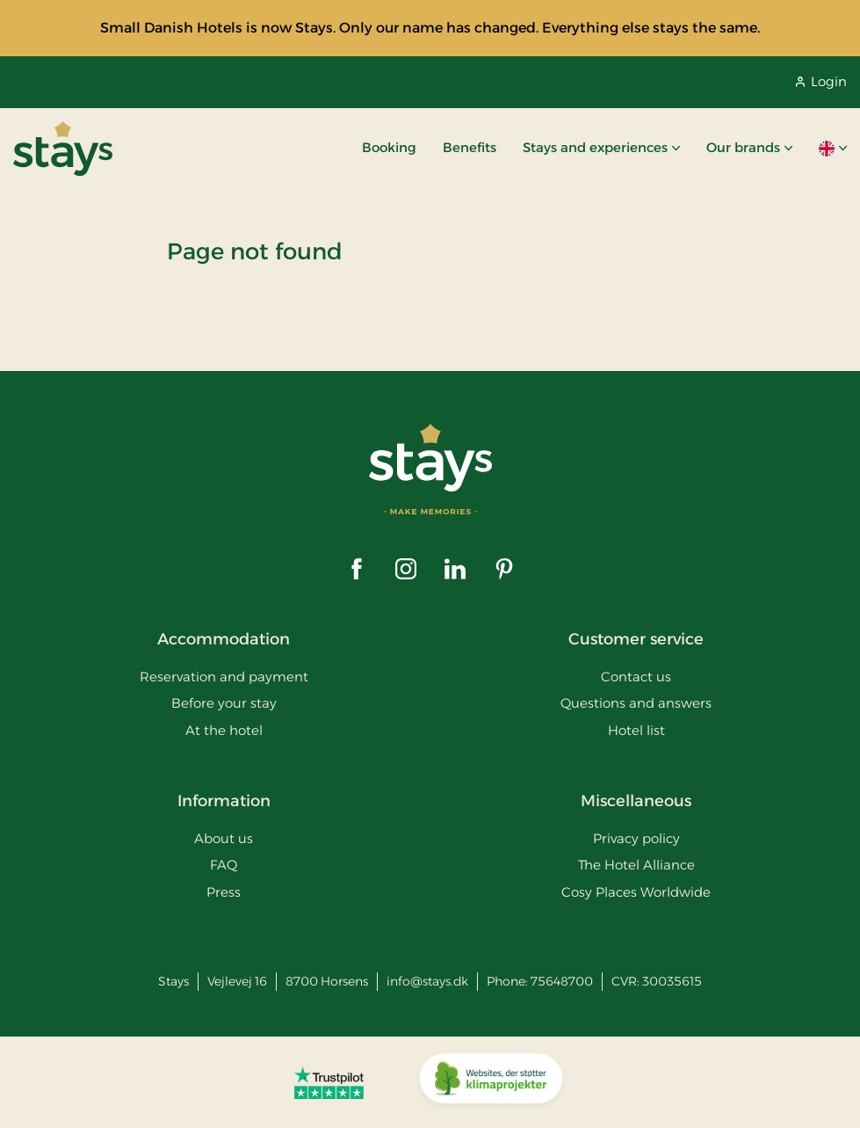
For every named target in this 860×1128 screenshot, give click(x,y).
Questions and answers (636, 703)
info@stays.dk (427, 981)
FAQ (223, 864)
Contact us (636, 676)
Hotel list (636, 730)
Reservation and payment (224, 676)
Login (821, 81)
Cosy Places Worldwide (636, 892)
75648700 (562, 981)
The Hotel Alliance (636, 864)
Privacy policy (636, 838)
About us (223, 838)
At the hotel (224, 730)
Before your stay (224, 703)
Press (223, 892)
